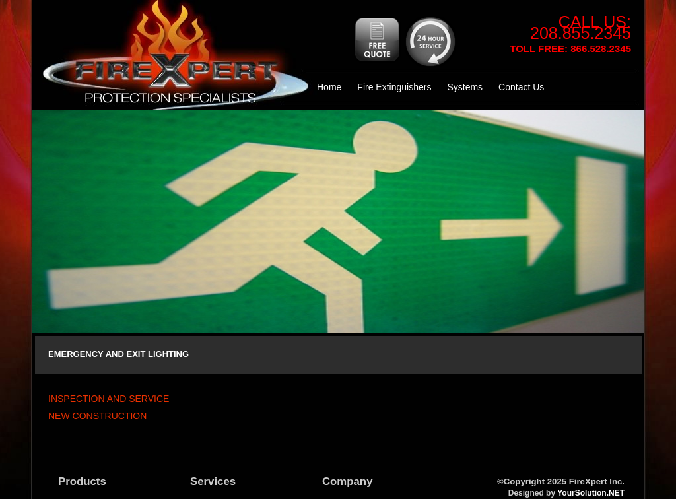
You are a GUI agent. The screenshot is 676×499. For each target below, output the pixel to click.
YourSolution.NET (591, 493)
